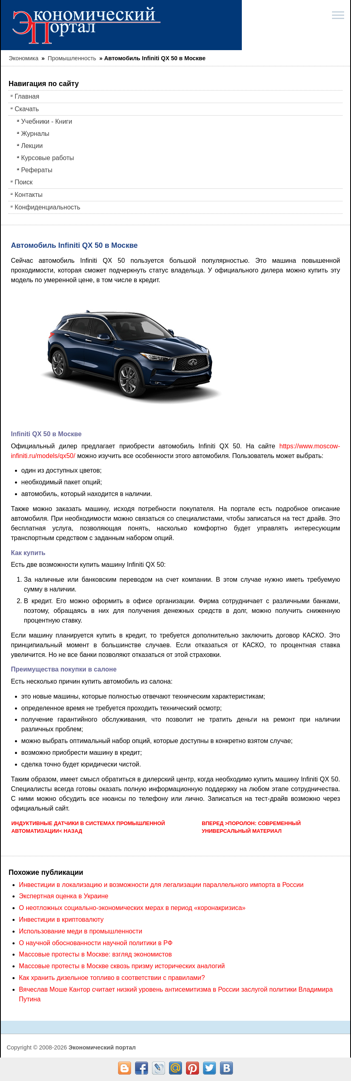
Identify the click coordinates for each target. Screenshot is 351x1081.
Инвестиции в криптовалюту (61, 919)
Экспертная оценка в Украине (63, 896)
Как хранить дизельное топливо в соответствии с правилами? (112, 977)
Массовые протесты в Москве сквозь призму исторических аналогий (122, 966)
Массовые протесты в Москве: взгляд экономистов (95, 954)
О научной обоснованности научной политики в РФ (96, 943)
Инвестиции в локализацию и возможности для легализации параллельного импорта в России (161, 884)
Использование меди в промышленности (80, 931)
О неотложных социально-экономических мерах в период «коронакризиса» (132, 907)
